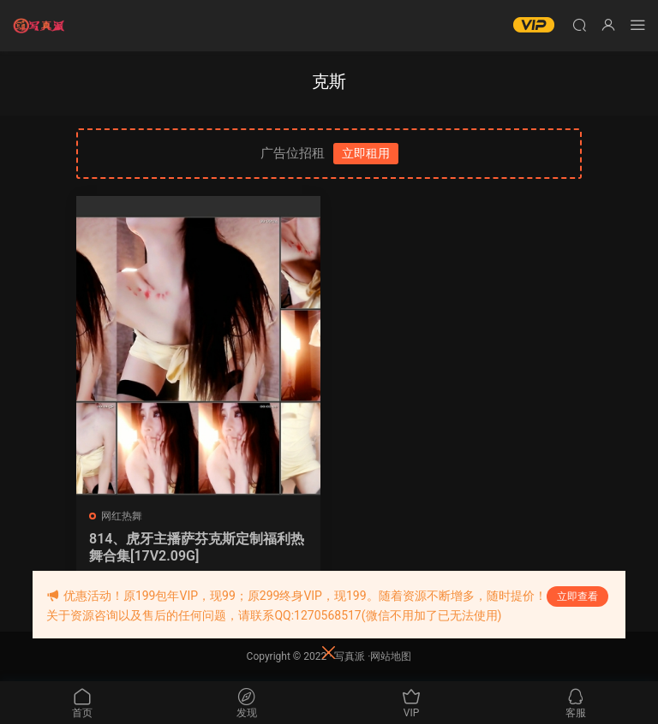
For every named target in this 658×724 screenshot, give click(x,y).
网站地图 (390, 656)
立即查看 (577, 596)
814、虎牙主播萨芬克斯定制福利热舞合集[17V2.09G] (196, 547)
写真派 (349, 656)
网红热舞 (121, 516)
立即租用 (366, 153)
